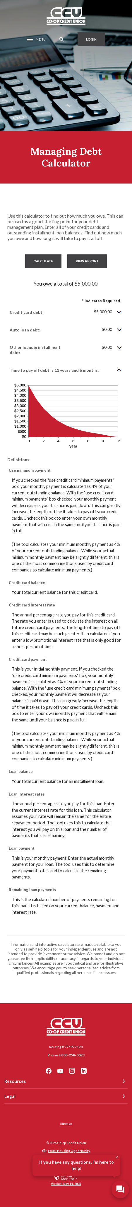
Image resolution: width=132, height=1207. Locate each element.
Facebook (49, 1071)
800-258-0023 (73, 1055)
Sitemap (66, 1123)
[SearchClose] (62, 39)
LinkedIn (84, 1071)
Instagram (72, 1071)
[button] (66, 312)
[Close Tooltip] (117, 1157)
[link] (66, 1179)
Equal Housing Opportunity (69, 1151)
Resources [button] (15, 1081)
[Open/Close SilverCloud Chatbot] (120, 1189)
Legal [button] (10, 1096)
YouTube (60, 1071)
